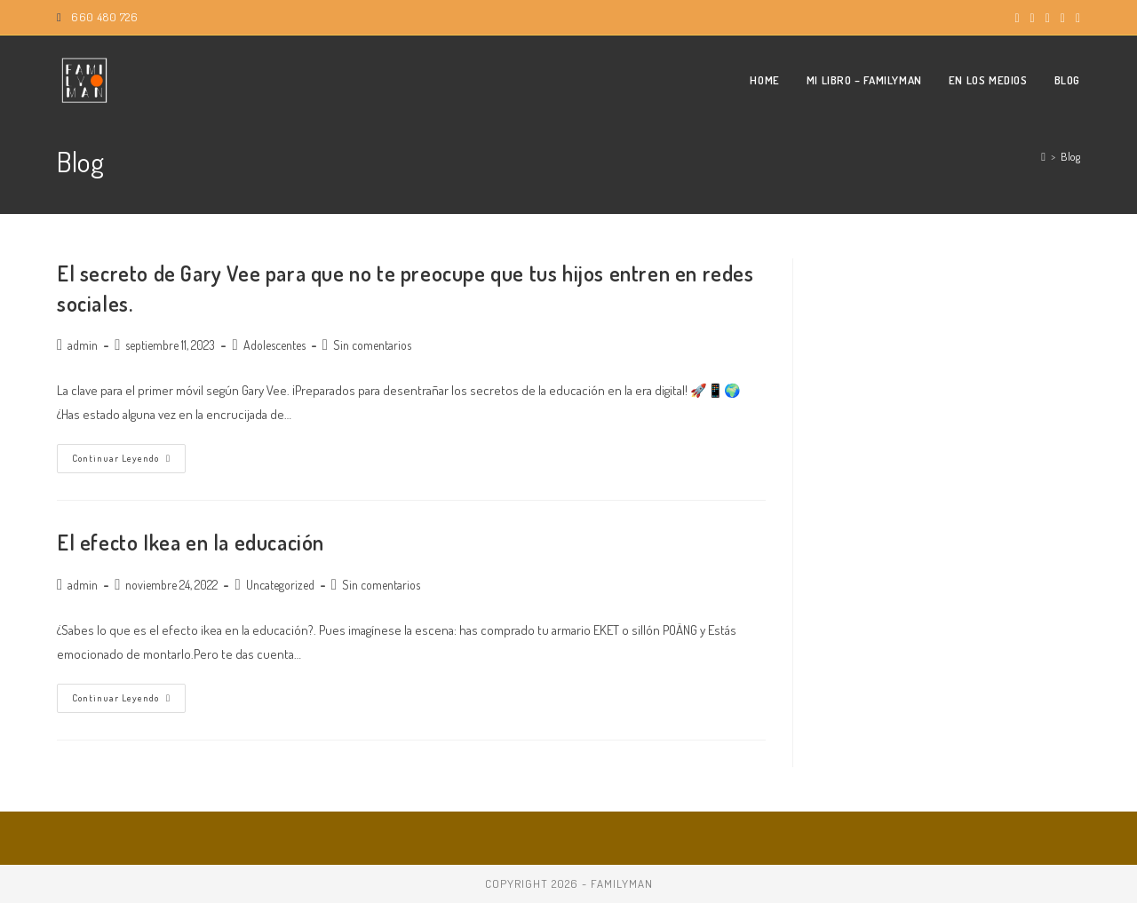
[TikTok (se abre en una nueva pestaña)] (1075, 18)
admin (83, 344)
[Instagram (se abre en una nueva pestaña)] (1032, 18)
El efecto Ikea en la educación (190, 542)
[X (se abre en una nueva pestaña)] (1016, 18)
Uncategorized (280, 584)
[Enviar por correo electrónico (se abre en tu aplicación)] (1062, 18)
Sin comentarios (372, 344)
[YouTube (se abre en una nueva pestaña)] (1047, 18)
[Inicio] (1043, 156)
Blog (1070, 156)
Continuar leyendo (129, 462)
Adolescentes (274, 344)
